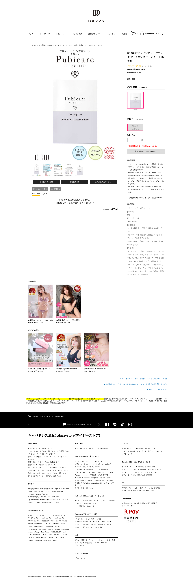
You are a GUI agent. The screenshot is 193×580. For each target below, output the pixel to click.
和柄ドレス (32, 473)
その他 (110, 472)
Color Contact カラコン (36, 510)
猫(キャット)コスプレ (155, 451)
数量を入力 (131, 135)
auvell (51, 537)
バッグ (77, 519)
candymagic (38, 523)
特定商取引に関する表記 (142, 503)
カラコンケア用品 (61, 521)
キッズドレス (46, 470)
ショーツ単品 (91, 472)
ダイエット (125, 475)
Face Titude (45, 532)
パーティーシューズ (90, 503)
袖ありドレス (32, 465)
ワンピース (92, 540)
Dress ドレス (32, 443)
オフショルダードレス (60, 470)
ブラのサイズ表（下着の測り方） (86, 469)
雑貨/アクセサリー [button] (96, 34)
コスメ (136, 472)
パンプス (96, 500)
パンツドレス (53, 467)
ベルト (77, 524)
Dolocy (61, 537)
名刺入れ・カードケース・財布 (100, 524)
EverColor (36, 534)
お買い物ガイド (127, 503)
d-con (50, 534)
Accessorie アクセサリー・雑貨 (86, 514)
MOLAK (50, 529)
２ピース (91, 448)
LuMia (63, 523)
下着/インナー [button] (62, 34)
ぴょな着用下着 (103, 475)
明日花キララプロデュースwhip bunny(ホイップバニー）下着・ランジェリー (94, 484)
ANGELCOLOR (56, 532)
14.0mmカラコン (47, 518)
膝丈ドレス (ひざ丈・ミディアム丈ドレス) (42, 457)
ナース (130, 454)
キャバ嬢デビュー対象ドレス (51, 476)
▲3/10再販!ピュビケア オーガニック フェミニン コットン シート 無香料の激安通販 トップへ (135, 384)
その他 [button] (125, 34)
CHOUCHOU (38, 526)
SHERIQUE (65, 529)
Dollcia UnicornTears (35, 540)
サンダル (78, 500)
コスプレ (125, 443)
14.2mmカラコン (33, 521)
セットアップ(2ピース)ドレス (38, 467)
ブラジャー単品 (80, 472)
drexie (30, 491)
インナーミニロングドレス (37, 451)
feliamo (57, 526)
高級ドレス (51, 451)
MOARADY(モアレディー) (50, 502)
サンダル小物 (87, 500)
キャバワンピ (32, 459)
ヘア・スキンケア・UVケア (150, 472)
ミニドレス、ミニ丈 (45, 448)
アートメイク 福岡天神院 (145, 490)
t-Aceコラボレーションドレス (50, 500)
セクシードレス (52, 473)
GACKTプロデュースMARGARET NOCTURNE (43, 497)
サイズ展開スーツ (81, 448)
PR (123, 483)
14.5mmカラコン (60, 518)
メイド (124, 454)
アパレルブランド (34, 476)
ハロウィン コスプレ (129, 451)
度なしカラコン (33, 515)
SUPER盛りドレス (34, 470)
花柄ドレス (41, 473)
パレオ (108, 540)
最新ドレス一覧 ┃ (146, 379)
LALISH (57, 529)
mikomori (110, 480)
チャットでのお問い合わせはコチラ (77, 424)
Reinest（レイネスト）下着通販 (85, 475)
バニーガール (141, 451)
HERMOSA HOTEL (100, 543)
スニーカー (111, 500)
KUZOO (44, 534)
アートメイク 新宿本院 (152, 488)
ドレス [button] (31, 34)
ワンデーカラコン (34, 518)
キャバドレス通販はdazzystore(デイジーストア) (64, 435)
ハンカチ (78, 527)
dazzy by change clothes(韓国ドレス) (40, 488)
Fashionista (55, 523)
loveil (64, 532)
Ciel (56, 537)
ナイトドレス (62, 457)
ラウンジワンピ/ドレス (47, 454)
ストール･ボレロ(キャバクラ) (91, 519)
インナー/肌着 (103, 469)
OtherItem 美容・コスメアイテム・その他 (136, 462)
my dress (31, 494)
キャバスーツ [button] (45, 34)
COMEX (37, 502)
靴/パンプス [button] (78, 34)
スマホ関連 (85, 524)
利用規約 (154, 503)
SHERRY (65, 500)
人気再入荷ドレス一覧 (159, 379)
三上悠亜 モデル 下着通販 (83, 480)
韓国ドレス (62, 473)
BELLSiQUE (47, 540)
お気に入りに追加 (46, 182)
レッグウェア (96, 464)
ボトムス (101, 540)
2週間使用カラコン (47, 521)
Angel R (57, 488)
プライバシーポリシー (129, 506)
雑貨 (113, 540)
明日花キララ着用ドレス (47, 465)
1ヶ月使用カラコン (58, 515)
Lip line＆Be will (33, 500)
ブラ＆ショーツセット (82, 464)
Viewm (30, 532)
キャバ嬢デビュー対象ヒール (84, 506)
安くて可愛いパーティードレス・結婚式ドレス (43, 462)
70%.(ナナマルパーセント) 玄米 (132, 488)
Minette (56, 534)
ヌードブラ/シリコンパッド (84, 461)
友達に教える (75, 182)
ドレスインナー (100, 461)
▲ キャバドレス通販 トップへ (157, 389)
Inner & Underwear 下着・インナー (87, 456)
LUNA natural (49, 526)
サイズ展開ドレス (63, 451)
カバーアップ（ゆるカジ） (84, 543)
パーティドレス (33, 454)
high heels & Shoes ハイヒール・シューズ (89, 496)
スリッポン (78, 503)
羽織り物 (84, 540)
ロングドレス (32, 448)
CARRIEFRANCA (99, 480)
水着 (76, 535)
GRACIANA (65, 488)
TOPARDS (42, 529)
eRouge (37, 532)
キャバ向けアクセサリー (83, 521)
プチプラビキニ (80, 545)
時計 (103, 521)
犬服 (153, 448)
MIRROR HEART (41, 537)
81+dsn (30, 502)
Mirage (30, 523)
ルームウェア (106, 464)
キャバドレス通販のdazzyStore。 (93, 399)
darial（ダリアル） (42, 494)
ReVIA (30, 526)
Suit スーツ (79, 443)
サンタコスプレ (127, 448)
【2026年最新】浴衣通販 (142, 448)
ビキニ (77, 540)
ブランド (31, 484)
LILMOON (64, 534)
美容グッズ (141, 475)
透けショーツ (102, 472)
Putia (29, 534)
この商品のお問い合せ (103, 182)
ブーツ (103, 500)
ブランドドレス (80, 558)
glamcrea (31, 537)
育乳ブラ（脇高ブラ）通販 (91, 466)
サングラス (96, 521)
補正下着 (78, 466)
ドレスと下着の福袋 (81, 553)
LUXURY (47, 523)
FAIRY (55, 540)
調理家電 (149, 475)
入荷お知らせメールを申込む (146, 151)
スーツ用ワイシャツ (103, 448)
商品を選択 (131, 79)
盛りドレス (63, 467)
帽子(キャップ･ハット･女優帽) (93, 527)
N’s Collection (32, 529)
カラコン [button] (112, 34)
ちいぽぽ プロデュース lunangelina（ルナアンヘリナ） (93, 477)
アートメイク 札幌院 (129, 490)
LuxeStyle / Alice (57, 491)
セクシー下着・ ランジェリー (85, 488)
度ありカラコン (45, 515)
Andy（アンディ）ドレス (42, 491)
